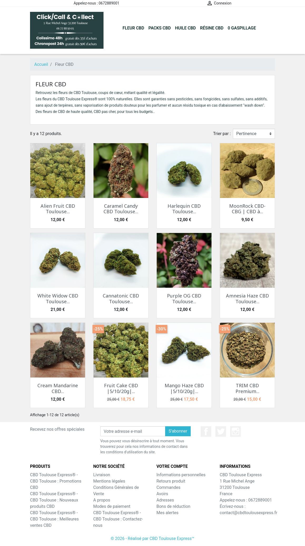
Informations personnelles (180, 474)
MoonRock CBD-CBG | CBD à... (247, 209)
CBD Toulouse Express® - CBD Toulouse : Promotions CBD (55, 481)
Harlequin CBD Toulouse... (184, 209)
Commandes (168, 487)
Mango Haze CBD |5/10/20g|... (184, 388)
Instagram (235, 431)
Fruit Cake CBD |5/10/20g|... (121, 388)
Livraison (101, 474)
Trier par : (222, 133)
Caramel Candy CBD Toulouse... (121, 209)
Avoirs (162, 493)
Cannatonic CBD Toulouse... (121, 298)
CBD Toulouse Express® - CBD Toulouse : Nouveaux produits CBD (54, 500)
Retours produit (170, 481)
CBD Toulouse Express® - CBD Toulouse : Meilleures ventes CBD (54, 519)
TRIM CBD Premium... (247, 388)
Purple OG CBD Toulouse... (184, 298)
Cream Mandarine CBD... (57, 388)
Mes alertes (167, 512)
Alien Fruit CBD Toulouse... (58, 209)
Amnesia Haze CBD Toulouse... (247, 298)
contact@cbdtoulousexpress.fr (248, 512)
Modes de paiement (111, 506)
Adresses (165, 500)
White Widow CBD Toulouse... (57, 298)
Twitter (220, 431)
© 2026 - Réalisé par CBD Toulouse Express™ (152, 538)
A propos (101, 500)
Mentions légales (109, 481)
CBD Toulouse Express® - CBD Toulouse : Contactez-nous (118, 519)
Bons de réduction (173, 506)
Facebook (206, 431)
